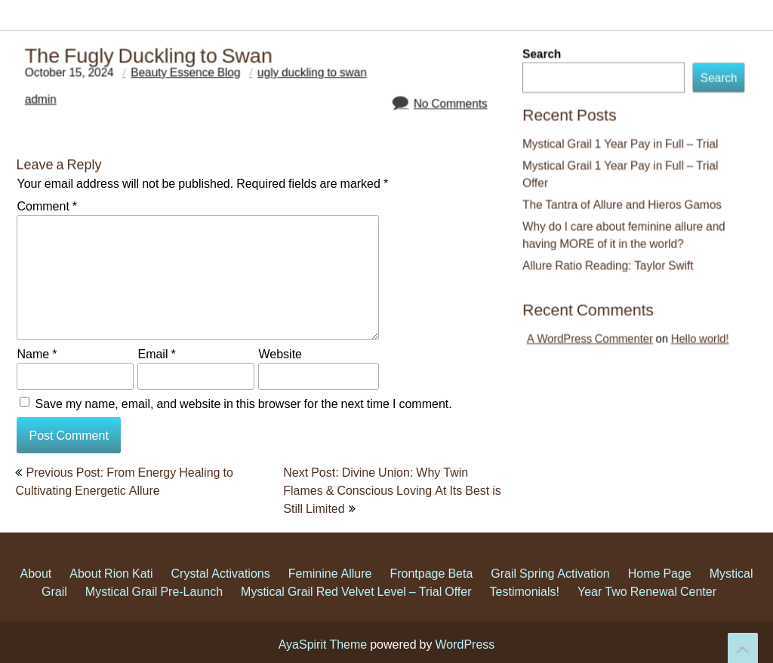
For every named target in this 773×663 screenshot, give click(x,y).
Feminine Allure (330, 588)
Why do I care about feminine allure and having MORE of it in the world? (625, 232)
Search (549, 64)
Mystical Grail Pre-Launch (154, 606)
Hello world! (691, 328)
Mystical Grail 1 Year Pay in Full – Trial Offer (622, 176)
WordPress (464, 644)
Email (156, 354)
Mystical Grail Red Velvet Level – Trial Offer (356, 606)
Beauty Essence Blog (191, 80)
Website (280, 354)
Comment (47, 206)
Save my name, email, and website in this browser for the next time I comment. (243, 403)
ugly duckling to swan (308, 80)
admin (56, 105)
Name (37, 354)
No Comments (437, 109)
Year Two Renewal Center (646, 606)
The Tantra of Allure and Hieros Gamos (623, 204)
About (35, 588)
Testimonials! (524, 606)
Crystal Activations (220, 588)
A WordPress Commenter (596, 328)
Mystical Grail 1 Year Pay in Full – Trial (622, 147)
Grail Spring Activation (550, 588)
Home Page (659, 588)
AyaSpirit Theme (323, 644)
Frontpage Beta (431, 588)
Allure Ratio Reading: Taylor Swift (610, 261)
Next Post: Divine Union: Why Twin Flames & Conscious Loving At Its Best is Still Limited (392, 490)
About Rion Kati (110, 588)
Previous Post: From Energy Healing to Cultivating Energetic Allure (124, 481)
